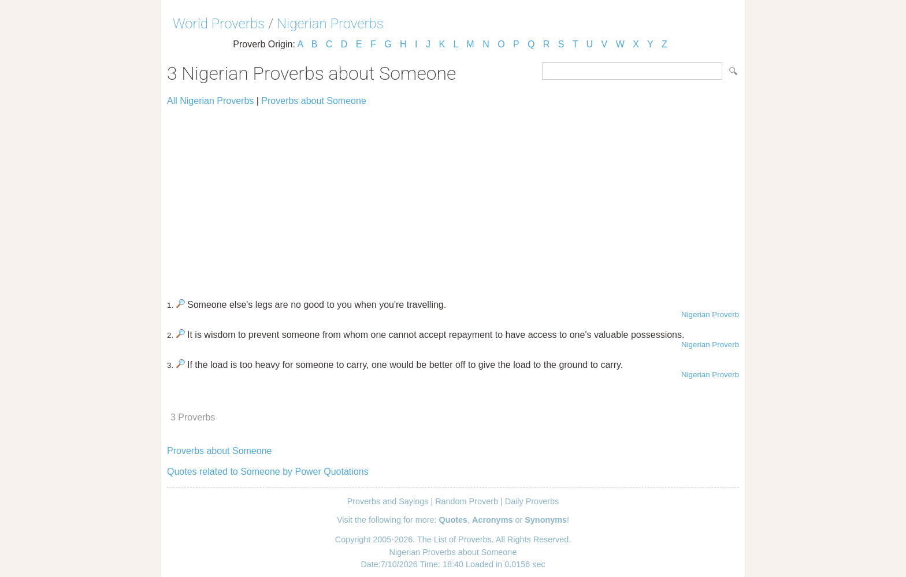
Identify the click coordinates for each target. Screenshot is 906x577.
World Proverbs (219, 24)
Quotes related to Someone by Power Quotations (268, 472)
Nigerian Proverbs (330, 24)
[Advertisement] (453, 197)
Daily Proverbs (532, 501)
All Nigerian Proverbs (210, 101)
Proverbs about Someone (313, 101)
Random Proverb (466, 501)
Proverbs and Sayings (388, 501)
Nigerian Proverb (710, 314)
